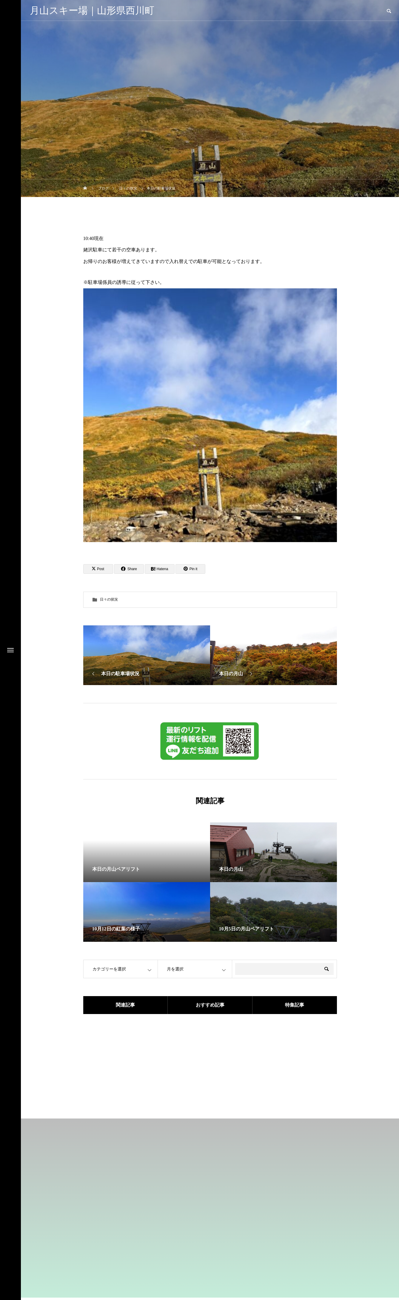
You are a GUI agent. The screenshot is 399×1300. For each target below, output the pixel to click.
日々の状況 (109, 599)
